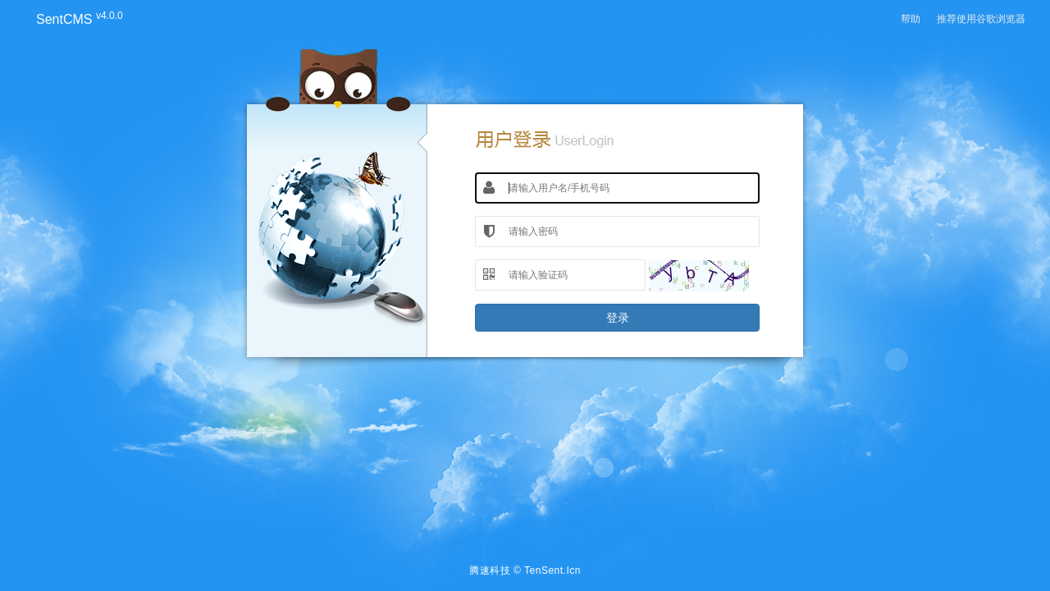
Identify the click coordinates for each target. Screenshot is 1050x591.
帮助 (910, 19)
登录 (617, 317)
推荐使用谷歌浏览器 (981, 19)
